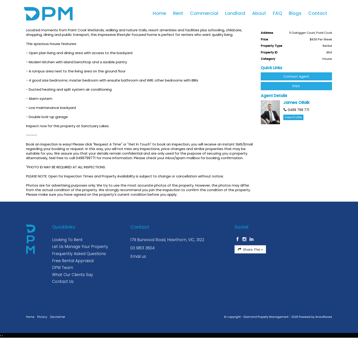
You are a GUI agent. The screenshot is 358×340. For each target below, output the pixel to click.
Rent (178, 13)
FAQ (277, 13)
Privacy (42, 317)
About (259, 13)
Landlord (235, 13)
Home (159, 13)
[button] (296, 86)
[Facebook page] (238, 239)
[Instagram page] (245, 239)
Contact (317, 13)
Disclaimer (57, 317)
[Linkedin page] (252, 239)
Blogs (295, 13)
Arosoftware (323, 317)
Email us (138, 256)
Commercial (204, 13)
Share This (250, 249)
